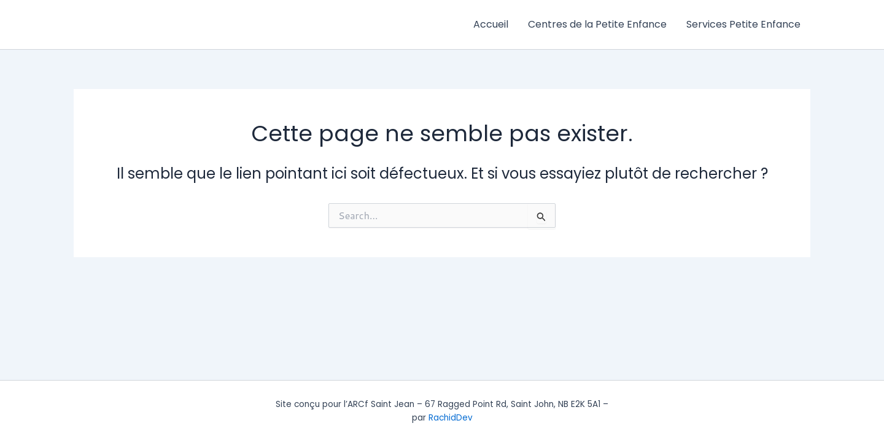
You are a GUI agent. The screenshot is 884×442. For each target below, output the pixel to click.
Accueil (490, 24)
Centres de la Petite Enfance (597, 24)
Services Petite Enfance (743, 24)
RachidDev (450, 418)
